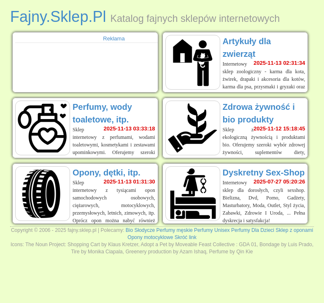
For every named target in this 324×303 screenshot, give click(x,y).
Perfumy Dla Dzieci (252, 230)
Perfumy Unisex (212, 230)
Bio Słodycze (140, 230)
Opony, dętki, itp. (106, 172)
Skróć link (186, 237)
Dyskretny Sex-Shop (264, 172)
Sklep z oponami (294, 230)
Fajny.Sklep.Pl (58, 16)
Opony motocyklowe (150, 237)
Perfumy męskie (175, 230)
